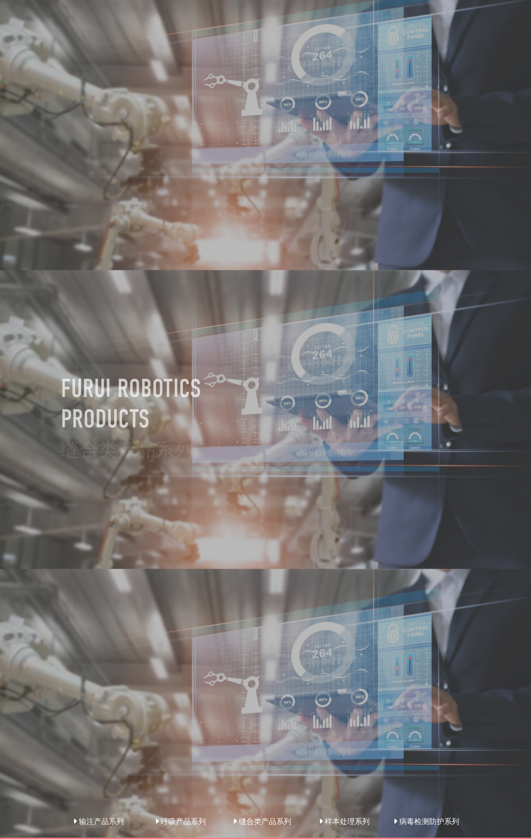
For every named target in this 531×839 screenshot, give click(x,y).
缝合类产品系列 (262, 821)
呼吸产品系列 (180, 821)
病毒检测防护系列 (426, 821)
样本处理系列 (344, 821)
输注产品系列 (98, 821)
